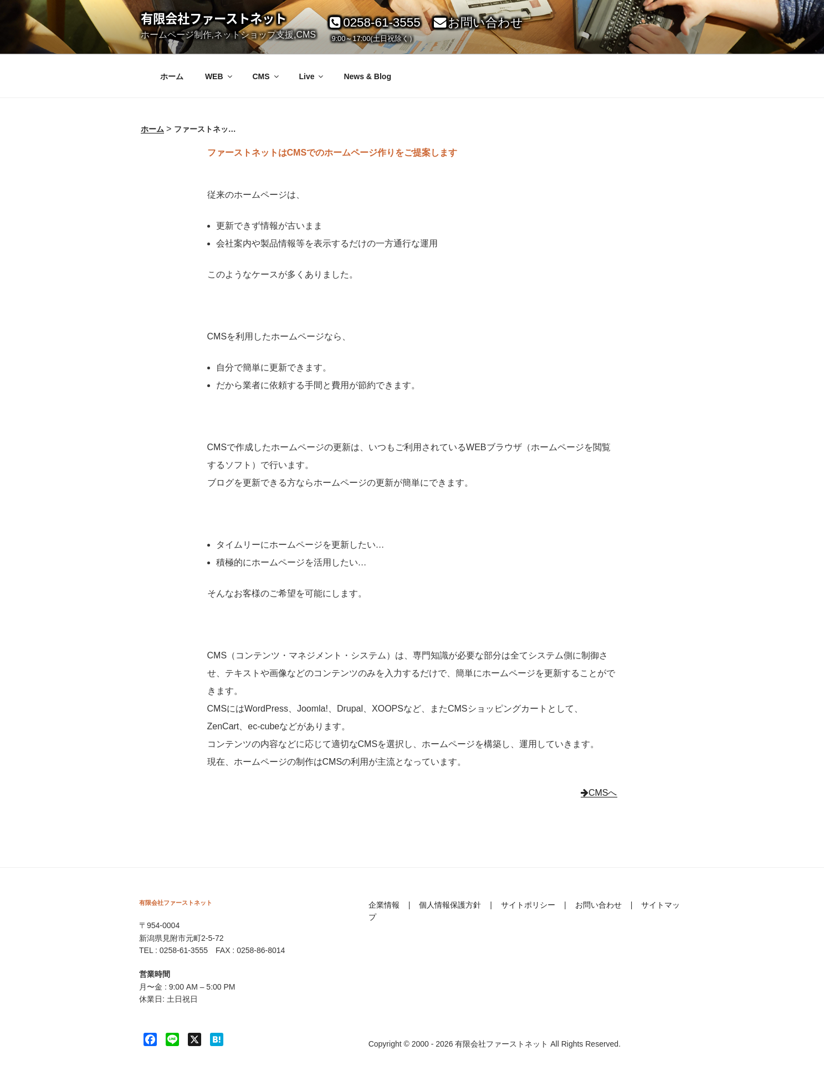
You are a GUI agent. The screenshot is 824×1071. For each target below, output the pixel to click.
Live (312, 76)
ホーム (171, 76)
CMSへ (599, 792)
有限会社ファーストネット (213, 18)
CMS (266, 76)
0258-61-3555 (373, 22)
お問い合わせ (477, 22)
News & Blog (367, 76)
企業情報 (384, 904)
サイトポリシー (528, 904)
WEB (219, 76)
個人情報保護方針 (450, 904)
